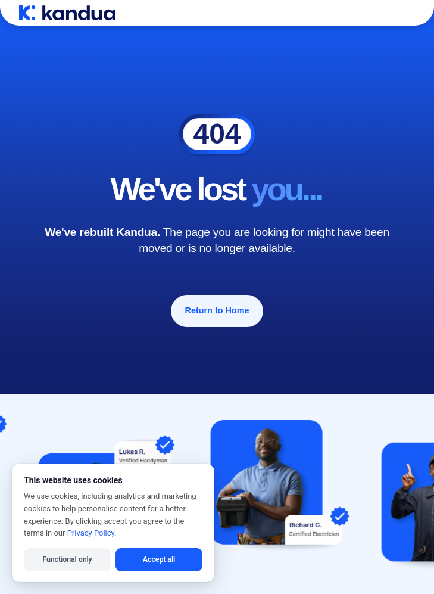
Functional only (67, 559)
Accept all (159, 559)
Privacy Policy (90, 532)
